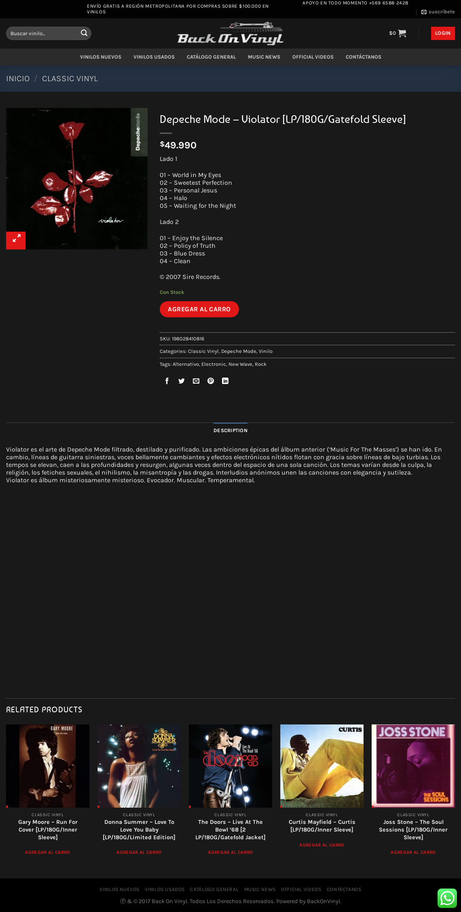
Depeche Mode (238, 351)
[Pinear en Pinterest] (211, 382)
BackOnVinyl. (324, 901)
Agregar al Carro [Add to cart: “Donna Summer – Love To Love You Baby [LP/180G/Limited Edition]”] (139, 852)
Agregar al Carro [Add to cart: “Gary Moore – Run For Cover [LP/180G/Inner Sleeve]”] (47, 852)
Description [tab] (230, 430)
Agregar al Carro (199, 309)
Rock (260, 364)
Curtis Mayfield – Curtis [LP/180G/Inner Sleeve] (322, 826)
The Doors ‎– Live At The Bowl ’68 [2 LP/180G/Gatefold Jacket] (230, 829)
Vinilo (266, 351)
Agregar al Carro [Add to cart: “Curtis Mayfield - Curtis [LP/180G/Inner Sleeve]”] (322, 845)
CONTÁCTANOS (363, 57)
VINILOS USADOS (154, 57)
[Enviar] (84, 33)
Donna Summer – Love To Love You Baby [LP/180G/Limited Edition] (139, 829)
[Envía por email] (196, 382)
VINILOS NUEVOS (100, 57)
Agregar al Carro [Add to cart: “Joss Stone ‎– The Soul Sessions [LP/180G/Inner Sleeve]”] (413, 852)
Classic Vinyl (70, 78)
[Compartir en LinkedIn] (225, 382)
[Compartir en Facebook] (167, 382)
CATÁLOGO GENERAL (211, 57)
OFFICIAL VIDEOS (313, 57)
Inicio (18, 78)
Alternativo (186, 364)
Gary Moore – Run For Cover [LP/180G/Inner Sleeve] (48, 829)
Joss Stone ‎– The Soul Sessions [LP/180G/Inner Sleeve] (413, 829)
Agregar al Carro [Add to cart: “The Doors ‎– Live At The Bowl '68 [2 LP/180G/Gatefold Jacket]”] (230, 852)
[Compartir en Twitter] (181, 382)
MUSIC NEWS (264, 57)
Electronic (213, 364)
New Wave (240, 364)
